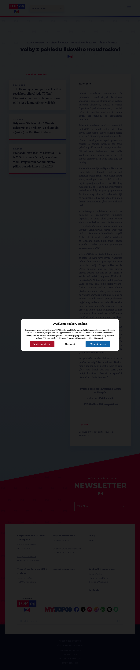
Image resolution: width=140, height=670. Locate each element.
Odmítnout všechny (42, 344)
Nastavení (70, 344)
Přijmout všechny (98, 344)
